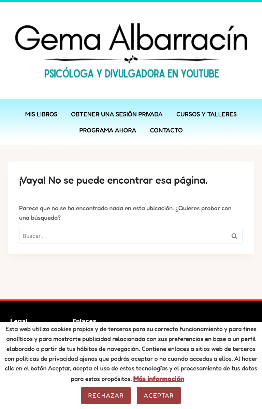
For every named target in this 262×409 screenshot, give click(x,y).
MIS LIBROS (41, 114)
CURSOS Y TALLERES (206, 114)
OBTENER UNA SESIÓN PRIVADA (117, 114)
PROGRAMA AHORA (107, 130)
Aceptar (159, 395)
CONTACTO (166, 130)
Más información (158, 379)
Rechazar (106, 395)
